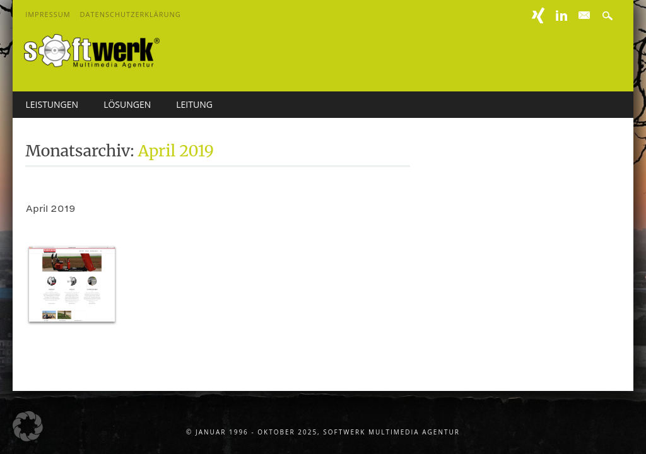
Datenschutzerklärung (130, 14)
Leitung (194, 104)
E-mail (585, 16)
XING (538, 15)
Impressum (47, 14)
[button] (28, 426)
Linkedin (561, 15)
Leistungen (51, 104)
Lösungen (127, 104)
